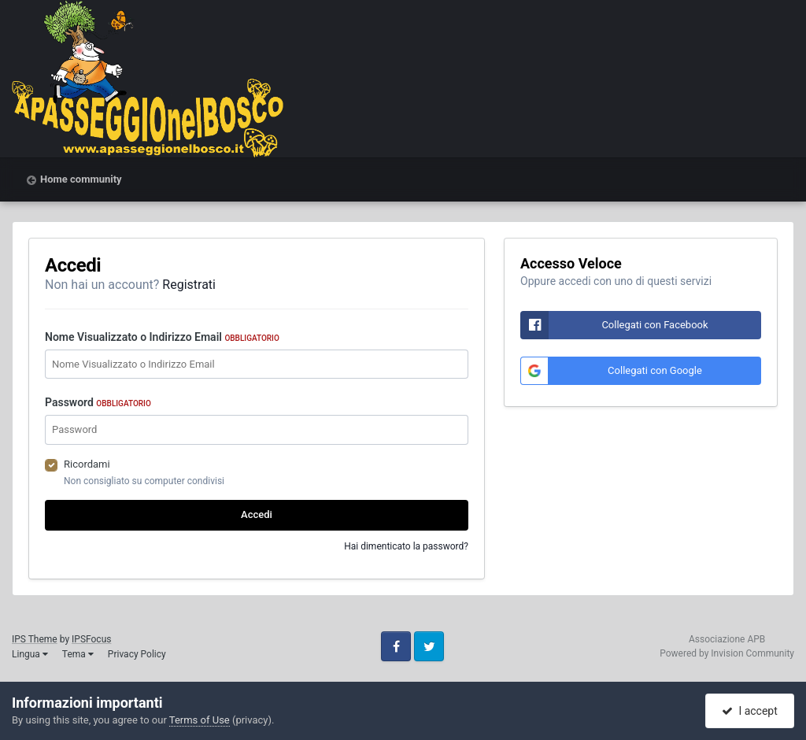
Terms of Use (199, 720)
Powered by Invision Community (727, 653)
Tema (78, 654)
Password (98, 402)
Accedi (256, 514)
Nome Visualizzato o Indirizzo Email (162, 337)
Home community (81, 179)
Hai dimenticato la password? (406, 546)
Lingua (30, 654)
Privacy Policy (137, 654)
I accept (749, 711)
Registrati (189, 284)
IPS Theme (34, 639)
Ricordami (87, 464)
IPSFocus (91, 639)
